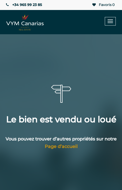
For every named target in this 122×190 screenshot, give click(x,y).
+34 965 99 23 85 (23, 4)
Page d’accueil (61, 146)
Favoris (103, 5)
